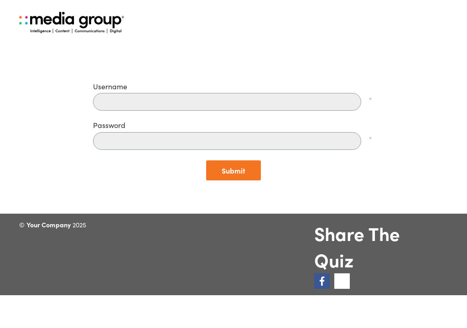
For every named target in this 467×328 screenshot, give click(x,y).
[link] (322, 281)
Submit (233, 170)
